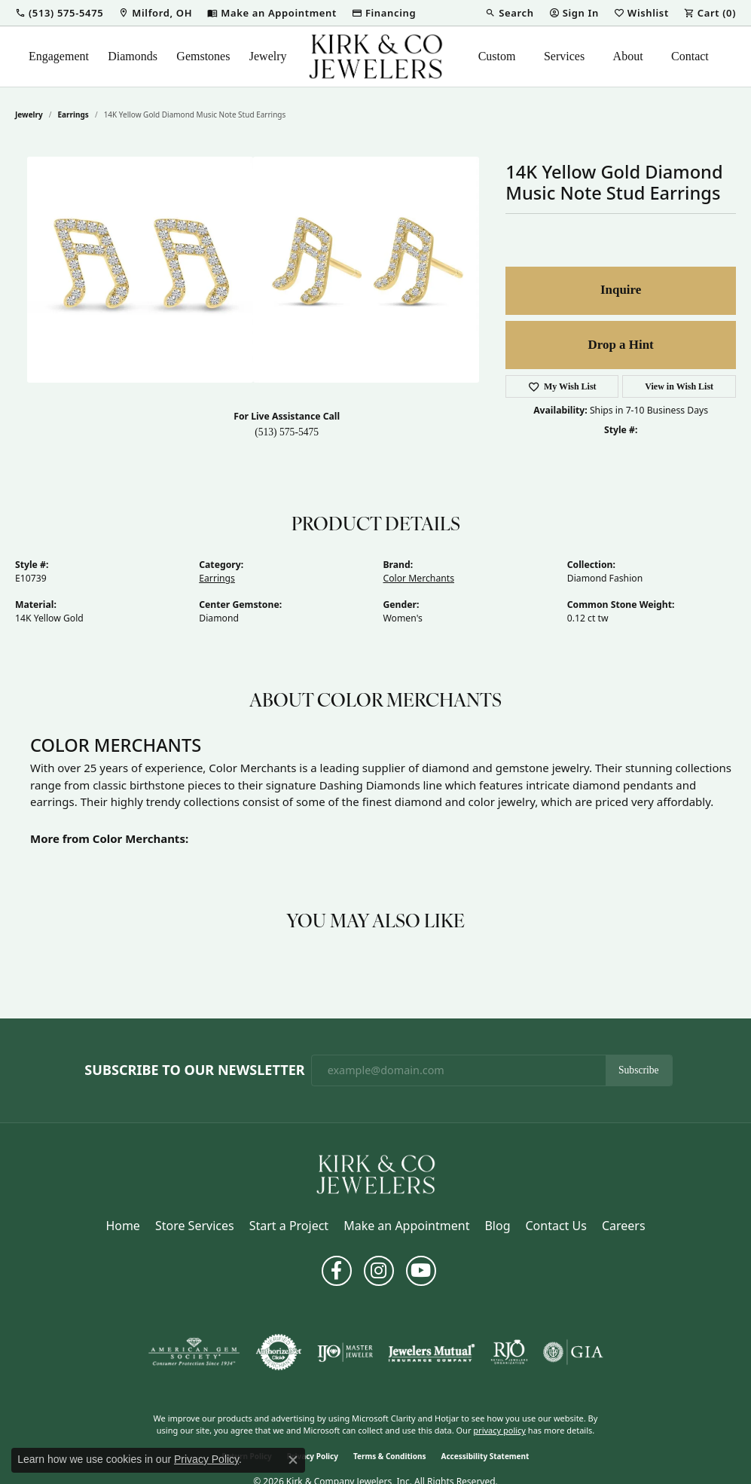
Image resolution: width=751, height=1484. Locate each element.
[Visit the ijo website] (345, 1352)
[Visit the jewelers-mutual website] (431, 1352)
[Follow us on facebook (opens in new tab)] (337, 1271)
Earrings (73, 114)
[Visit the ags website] (194, 1352)
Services (564, 56)
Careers (624, 1225)
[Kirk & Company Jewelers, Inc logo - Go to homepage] (376, 56)
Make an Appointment (406, 1225)
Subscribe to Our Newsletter (194, 1070)
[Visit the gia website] (573, 1352)
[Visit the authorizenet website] (278, 1352)
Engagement (59, 56)
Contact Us (555, 1225)
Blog (497, 1225)
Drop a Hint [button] (621, 344)
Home (122, 1225)
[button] (59, 13)
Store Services (194, 1225)
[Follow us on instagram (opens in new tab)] (379, 1271)
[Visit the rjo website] (509, 1352)
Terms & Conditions (389, 1456)
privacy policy (499, 1430)
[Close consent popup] (293, 1459)
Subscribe (638, 1070)
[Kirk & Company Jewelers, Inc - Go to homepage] (376, 1173)
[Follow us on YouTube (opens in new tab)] (421, 1271)
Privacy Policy (206, 1459)
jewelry (29, 114)
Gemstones (203, 56)
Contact (690, 56)
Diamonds (132, 56)
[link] (155, 13)
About (628, 56)
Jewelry (268, 56)
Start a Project (288, 1225)
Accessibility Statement (485, 1456)
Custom (497, 56)
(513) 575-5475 (287, 432)
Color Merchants (419, 578)
